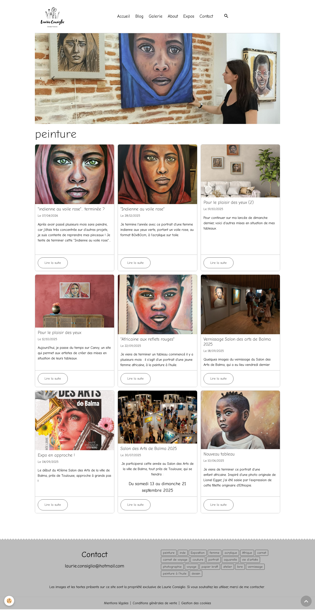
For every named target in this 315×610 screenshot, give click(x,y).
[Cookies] (9, 601)
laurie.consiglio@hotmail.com (94, 566)
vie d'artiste (250, 560)
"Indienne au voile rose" (142, 209)
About (173, 16)
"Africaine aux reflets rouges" (147, 340)
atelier (227, 567)
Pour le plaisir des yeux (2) (229, 203)
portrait (213, 560)
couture (197, 560)
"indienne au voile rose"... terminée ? (71, 209)
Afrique (247, 553)
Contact (206, 16)
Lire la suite (53, 263)
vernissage (255, 567)
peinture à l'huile (175, 574)
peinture (169, 553)
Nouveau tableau (219, 454)
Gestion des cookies (196, 604)
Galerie (156, 16)
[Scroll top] (306, 601)
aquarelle (230, 560)
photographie (172, 567)
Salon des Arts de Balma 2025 (149, 449)
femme (214, 553)
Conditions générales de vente (154, 604)
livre (240, 567)
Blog (140, 16)
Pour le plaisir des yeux (59, 333)
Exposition (198, 553)
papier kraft (210, 567)
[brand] (53, 17)
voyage (191, 567)
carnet (261, 553)
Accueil (124, 16)
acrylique (230, 553)
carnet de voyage (175, 560)
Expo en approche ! (56, 456)
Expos (189, 16)
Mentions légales (116, 604)
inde (183, 553)
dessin (196, 574)
